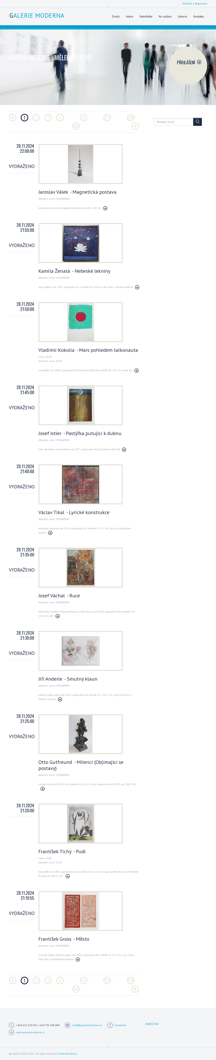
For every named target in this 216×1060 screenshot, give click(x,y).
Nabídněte (146, 16)
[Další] (135, 126)
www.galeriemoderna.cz (30, 1032)
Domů (116, 16)
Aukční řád (151, 1024)
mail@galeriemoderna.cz (87, 1025)
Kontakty (198, 16)
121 (107, 117)
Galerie (182, 16)
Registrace (201, 3)
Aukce (129, 16)
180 (131, 117)
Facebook (120, 1025)
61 (83, 117)
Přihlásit (187, 3)
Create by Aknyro (67, 1053)
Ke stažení (165, 16)
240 (76, 126)
